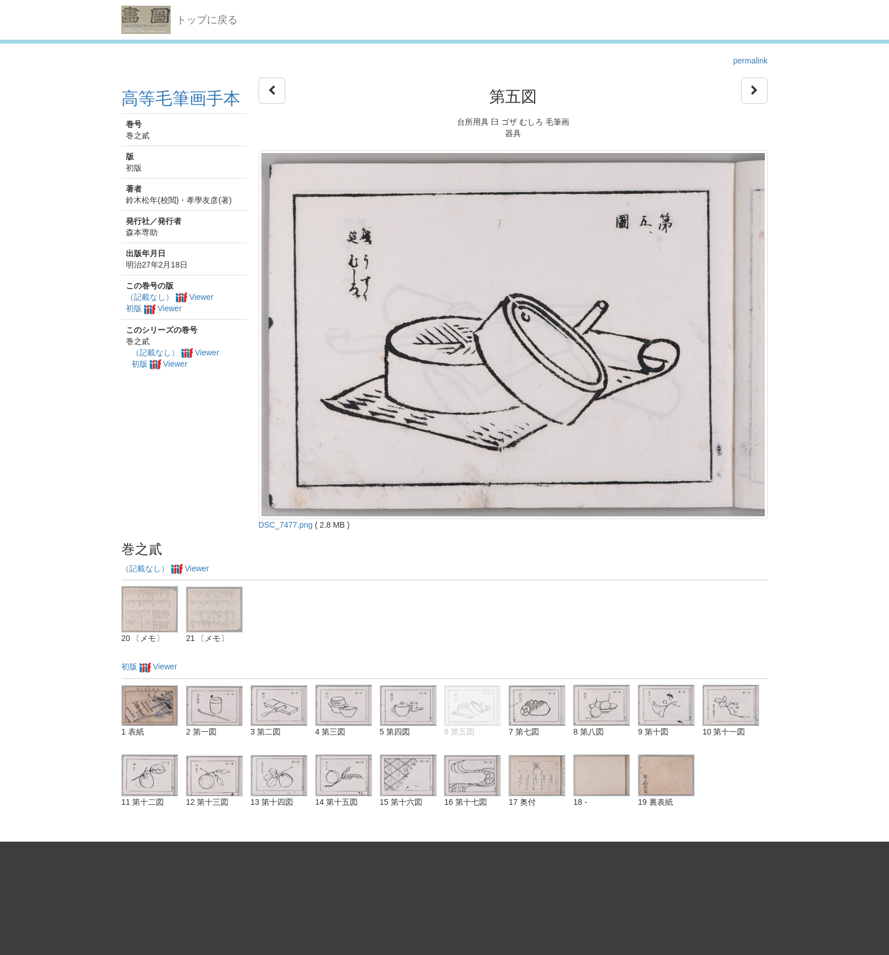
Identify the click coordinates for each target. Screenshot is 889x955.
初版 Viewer (153, 308)
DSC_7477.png (286, 524)
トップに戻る (207, 20)
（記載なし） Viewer (169, 297)
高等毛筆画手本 (180, 98)
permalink (750, 60)
